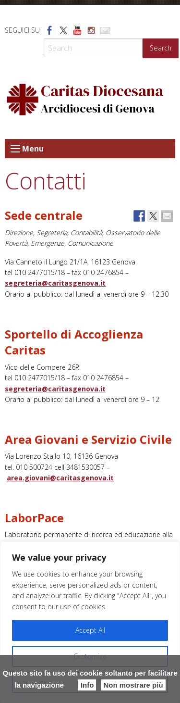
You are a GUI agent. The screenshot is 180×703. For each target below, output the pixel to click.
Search (160, 47)
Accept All (90, 630)
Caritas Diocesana (102, 90)
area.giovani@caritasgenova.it (60, 477)
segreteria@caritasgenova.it (55, 283)
